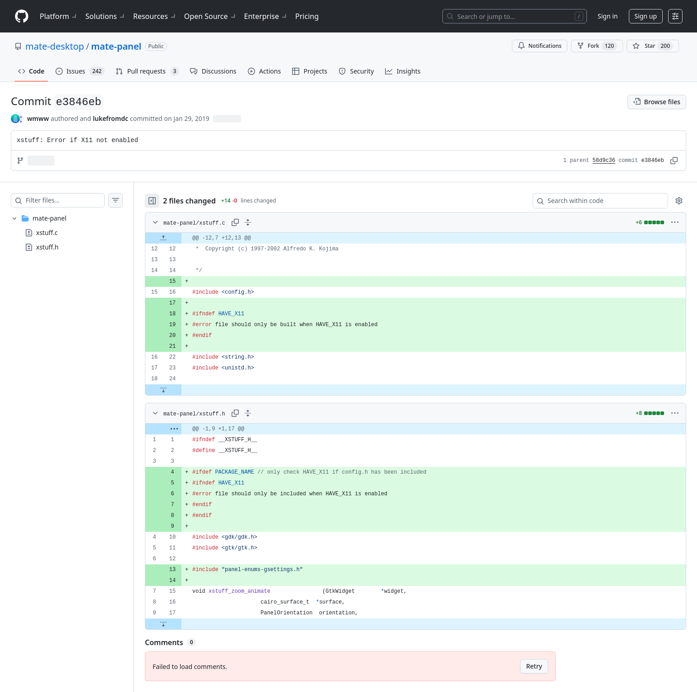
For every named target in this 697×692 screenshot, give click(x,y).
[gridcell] (415, 238)
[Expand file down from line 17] (163, 623)
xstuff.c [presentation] (47, 232)
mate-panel (116, 46)
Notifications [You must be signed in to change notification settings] (540, 46)
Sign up (646, 16)
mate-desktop (54, 46)
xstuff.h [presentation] (47, 247)
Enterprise (266, 16)
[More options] (675, 222)
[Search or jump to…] (514, 16)
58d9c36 (604, 160)
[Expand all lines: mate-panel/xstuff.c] (248, 222)
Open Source (210, 16)
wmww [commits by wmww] (38, 118)
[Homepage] (21, 16)
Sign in (608, 16)
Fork (597, 46)
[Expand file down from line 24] (163, 389)
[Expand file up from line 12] (163, 238)
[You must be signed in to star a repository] (653, 46)
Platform (59, 16)
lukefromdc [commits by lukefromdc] (110, 118)
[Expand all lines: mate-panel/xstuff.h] (248, 413)
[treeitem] (67, 232)
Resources (155, 16)
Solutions (105, 16)
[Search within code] (596, 201)
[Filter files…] (65, 200)
